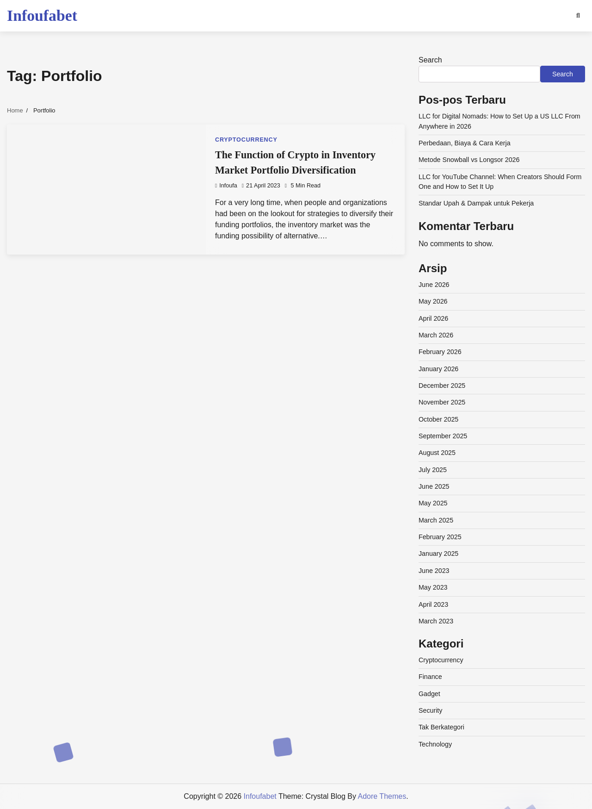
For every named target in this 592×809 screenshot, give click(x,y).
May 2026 (433, 301)
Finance (430, 676)
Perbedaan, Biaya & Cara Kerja (465, 143)
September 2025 (443, 436)
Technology (435, 744)
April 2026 (433, 318)
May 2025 (433, 503)
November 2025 (442, 402)
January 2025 (438, 553)
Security (430, 710)
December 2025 (442, 385)
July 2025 (433, 469)
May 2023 (433, 587)
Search (430, 60)
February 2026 (440, 351)
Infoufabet (42, 15)
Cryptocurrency (246, 140)
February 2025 (440, 537)
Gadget (429, 693)
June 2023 (434, 570)
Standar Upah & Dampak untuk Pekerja (476, 203)
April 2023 (433, 604)
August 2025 (437, 452)
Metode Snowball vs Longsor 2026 (469, 159)
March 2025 (436, 520)
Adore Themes (382, 796)
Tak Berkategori (441, 727)
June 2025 (434, 486)
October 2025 (438, 419)
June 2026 (434, 284)
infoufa (226, 185)
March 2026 (436, 335)
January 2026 (438, 369)
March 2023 (436, 621)
